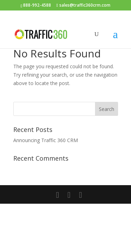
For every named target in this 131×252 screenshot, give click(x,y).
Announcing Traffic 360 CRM (45, 140)
